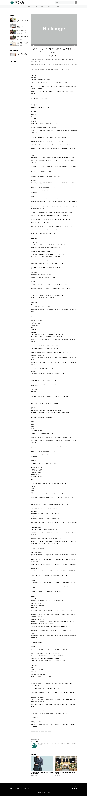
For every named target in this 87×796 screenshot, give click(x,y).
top (75, 786)
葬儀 (29, 6)
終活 (36, 6)
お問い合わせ (26, 788)
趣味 (58, 6)
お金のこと (49, 6)
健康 (42, 6)
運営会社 (11, 788)
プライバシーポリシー (19, 788)
